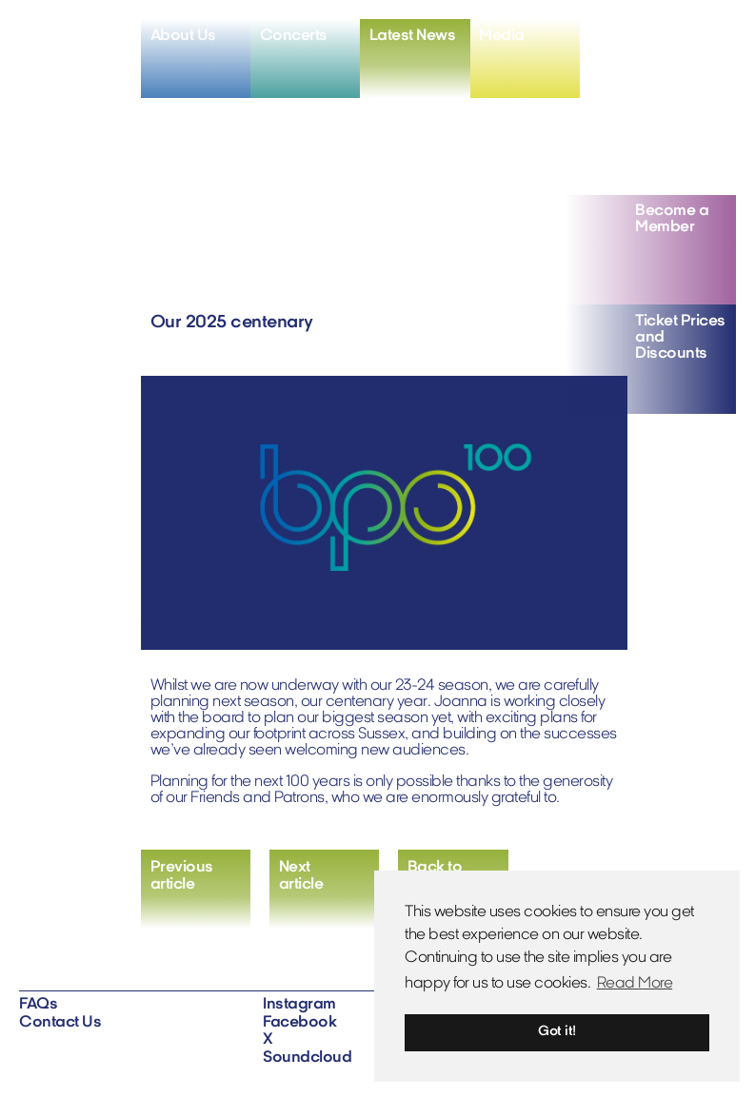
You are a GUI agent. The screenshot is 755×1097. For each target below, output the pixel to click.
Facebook (299, 1022)
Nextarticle (301, 876)
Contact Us (60, 1022)
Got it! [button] (557, 1032)
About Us (183, 36)
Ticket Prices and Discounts (680, 338)
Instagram (299, 1004)
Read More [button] (635, 983)
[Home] (80, 49)
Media (502, 36)
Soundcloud (307, 1058)
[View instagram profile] (629, 37)
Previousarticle (181, 876)
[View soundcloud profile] (719, 37)
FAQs (38, 1004)
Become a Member (671, 219)
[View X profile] (688, 37)
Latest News (412, 36)
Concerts (294, 36)
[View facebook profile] (658, 37)
